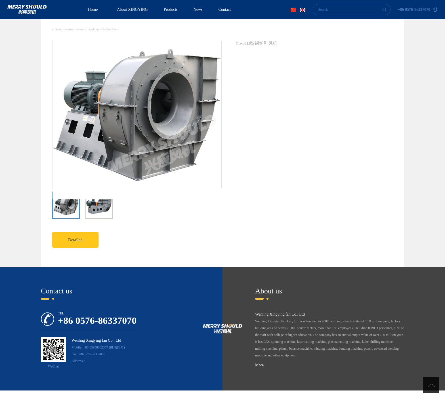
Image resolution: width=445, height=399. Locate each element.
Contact (225, 9)
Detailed (75, 240)
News (198, 9)
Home (93, 9)
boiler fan (109, 30)
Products (171, 9)
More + (261, 365)
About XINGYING (132, 9)
